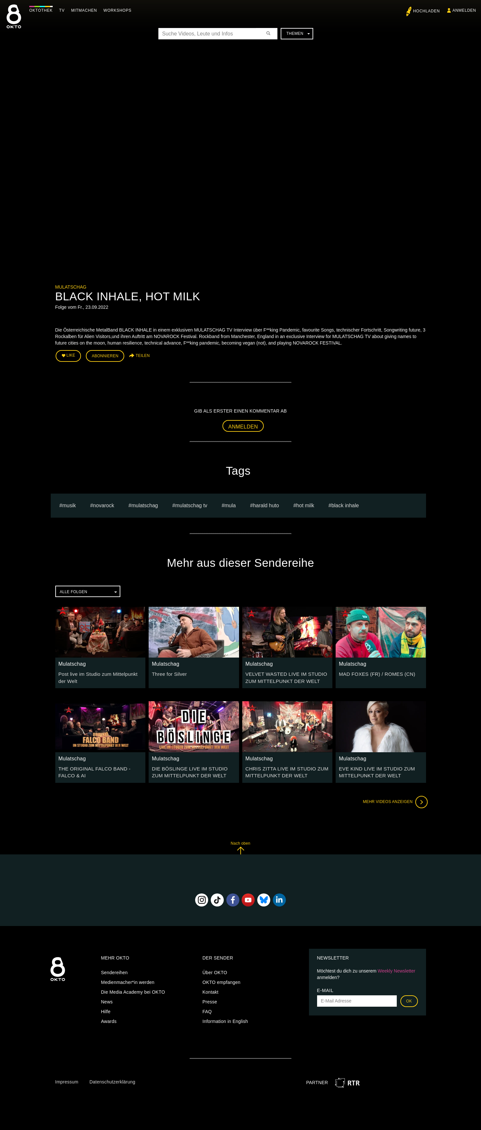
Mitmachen (86, 10)
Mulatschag (71, 287)
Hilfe (106, 1008)
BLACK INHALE (345, 504)
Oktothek (42, 10)
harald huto (266, 504)
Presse (210, 998)
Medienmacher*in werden (127, 978)
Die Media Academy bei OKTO (133, 988)
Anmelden (243, 425)
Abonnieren (105, 355)
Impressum (66, 1078)
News (107, 998)
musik (69, 504)
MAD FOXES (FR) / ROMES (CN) (374, 672)
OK (409, 997)
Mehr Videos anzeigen (393, 798)
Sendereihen (114, 969)
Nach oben (240, 844)
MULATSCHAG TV (191, 504)
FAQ (207, 1008)
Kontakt (211, 988)
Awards (109, 1017)
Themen (298, 33)
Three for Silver (168, 672)
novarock (103, 504)
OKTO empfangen (222, 978)
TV (63, 10)
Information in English (225, 1017)
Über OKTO (215, 969)
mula (230, 504)
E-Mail (325, 986)
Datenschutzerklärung (112, 1078)
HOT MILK (305, 504)
